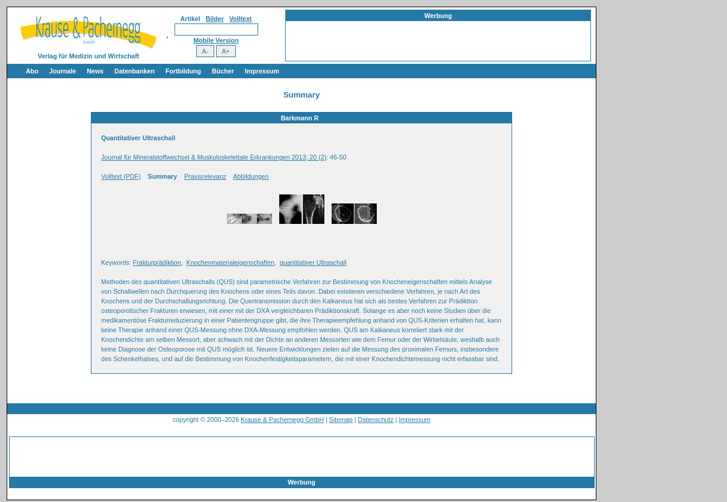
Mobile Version (215, 40)
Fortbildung (183, 71)
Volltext (240, 18)
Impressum (262, 71)
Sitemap (341, 419)
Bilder (215, 18)
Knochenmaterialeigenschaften (230, 262)
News (95, 71)
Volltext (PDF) (121, 176)
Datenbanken (134, 71)
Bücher (223, 71)
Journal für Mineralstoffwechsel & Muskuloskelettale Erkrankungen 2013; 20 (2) (213, 157)
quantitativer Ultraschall (313, 262)
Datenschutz (376, 419)
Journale (62, 71)
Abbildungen (250, 176)
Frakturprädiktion (157, 262)
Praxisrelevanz (205, 176)
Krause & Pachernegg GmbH (282, 419)
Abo (32, 71)
